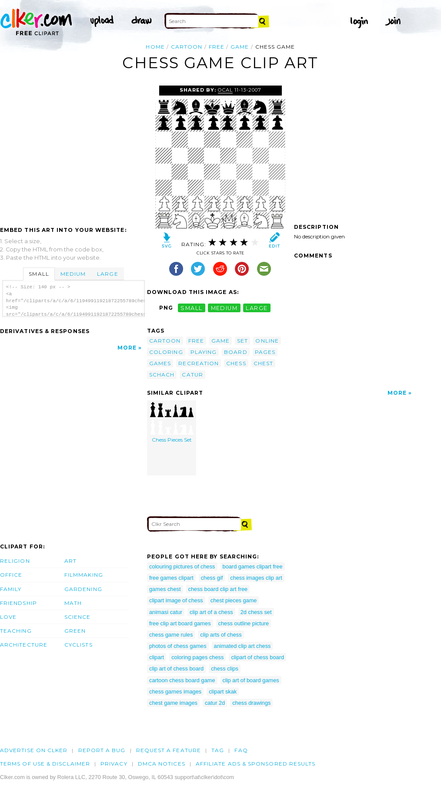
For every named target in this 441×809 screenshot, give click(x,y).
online (266, 340)
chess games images (175, 691)
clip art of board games (251, 680)
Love (8, 617)
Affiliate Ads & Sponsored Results (256, 763)
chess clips (224, 668)
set (242, 340)
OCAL (225, 90)
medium (224, 307)
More (127, 347)
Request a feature (168, 750)
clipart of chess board (257, 657)
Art (70, 561)
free (216, 46)
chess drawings (251, 703)
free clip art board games (180, 623)
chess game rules (171, 634)
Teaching (16, 630)
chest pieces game (233, 600)
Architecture (23, 644)
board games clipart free (253, 566)
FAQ (240, 750)
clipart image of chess (176, 600)
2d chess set (256, 612)
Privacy (113, 763)
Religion (15, 561)
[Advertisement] (73, 150)
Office (11, 574)
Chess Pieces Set (172, 422)
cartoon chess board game (182, 680)
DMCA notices (161, 763)
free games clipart (171, 578)
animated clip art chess (242, 646)
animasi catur (165, 612)
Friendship (18, 603)
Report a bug (102, 750)
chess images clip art (256, 578)
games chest (165, 589)
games (160, 363)
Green (75, 630)
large (256, 307)
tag (217, 750)
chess (236, 363)
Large (107, 274)
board (235, 352)
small (191, 307)
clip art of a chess (211, 612)
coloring (166, 352)
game (240, 46)
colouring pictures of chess (182, 566)
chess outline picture (243, 623)
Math (73, 603)
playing (203, 352)
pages (265, 352)
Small (39, 274)
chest (263, 363)
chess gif (212, 578)
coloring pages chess (197, 657)
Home (155, 46)
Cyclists (78, 644)
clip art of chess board (176, 668)
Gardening (83, 589)
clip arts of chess (220, 634)
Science (77, 617)
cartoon (187, 46)
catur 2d (215, 703)
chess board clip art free (218, 589)
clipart (156, 657)
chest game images (173, 703)
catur (192, 374)
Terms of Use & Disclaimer (45, 763)
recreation (198, 363)
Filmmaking (83, 574)
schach (161, 374)
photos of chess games (178, 646)
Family (10, 589)
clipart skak (223, 691)
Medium (73, 274)
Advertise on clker (33, 750)
